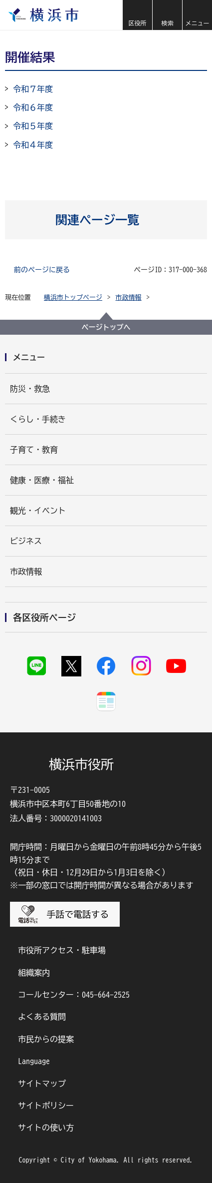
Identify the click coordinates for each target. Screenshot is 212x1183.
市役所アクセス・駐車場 (62, 950)
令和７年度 (33, 89)
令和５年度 (33, 126)
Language (34, 1061)
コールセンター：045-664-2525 (74, 995)
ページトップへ (106, 327)
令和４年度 (33, 145)
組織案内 (34, 973)
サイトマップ (42, 1084)
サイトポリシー (46, 1106)
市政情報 (129, 297)
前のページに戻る (42, 269)
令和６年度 (33, 107)
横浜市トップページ (73, 297)
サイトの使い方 (46, 1128)
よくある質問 (42, 1017)
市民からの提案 (46, 1039)
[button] (137, 15)
